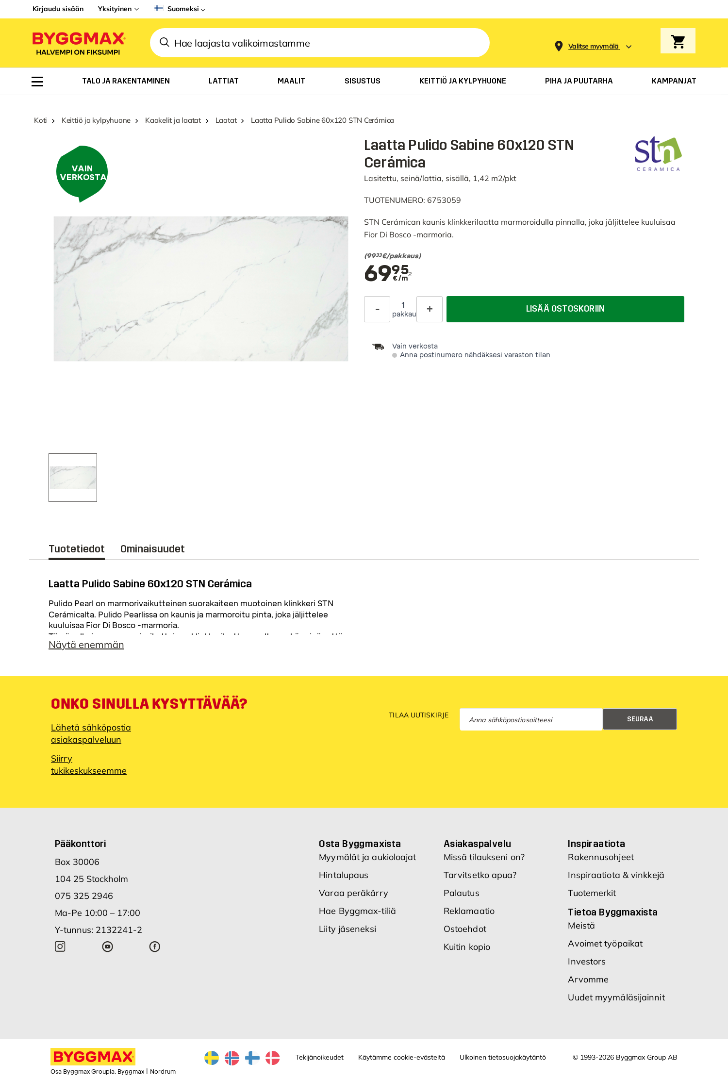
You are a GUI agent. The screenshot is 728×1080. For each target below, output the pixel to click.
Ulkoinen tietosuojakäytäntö (503, 1057)
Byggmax (130, 1071)
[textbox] (518, 256)
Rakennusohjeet (600, 857)
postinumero (441, 355)
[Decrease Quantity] (377, 309)
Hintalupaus (343, 875)
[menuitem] (37, 81)
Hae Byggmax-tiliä (357, 910)
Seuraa (640, 719)
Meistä (581, 925)
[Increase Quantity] (429, 309)
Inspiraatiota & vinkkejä (616, 875)
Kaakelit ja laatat (173, 120)
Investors (587, 961)
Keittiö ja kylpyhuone (96, 120)
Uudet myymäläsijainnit (616, 997)
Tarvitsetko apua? (480, 875)
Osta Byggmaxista (360, 843)
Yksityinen (115, 8)
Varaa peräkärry (353, 892)
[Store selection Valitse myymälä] (593, 46)
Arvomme (588, 979)
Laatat (226, 120)
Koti (40, 120)
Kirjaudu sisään (58, 8)
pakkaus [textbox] (403, 314)
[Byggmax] (78, 43)
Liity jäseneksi (347, 928)
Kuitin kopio (467, 946)
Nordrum (163, 1071)
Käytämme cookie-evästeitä (401, 1057)
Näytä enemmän (86, 644)
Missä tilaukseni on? (484, 857)
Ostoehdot (465, 928)
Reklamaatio (469, 910)
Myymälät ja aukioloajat (367, 857)
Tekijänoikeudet (320, 1057)
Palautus (462, 892)
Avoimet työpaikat (605, 943)
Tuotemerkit (592, 892)
